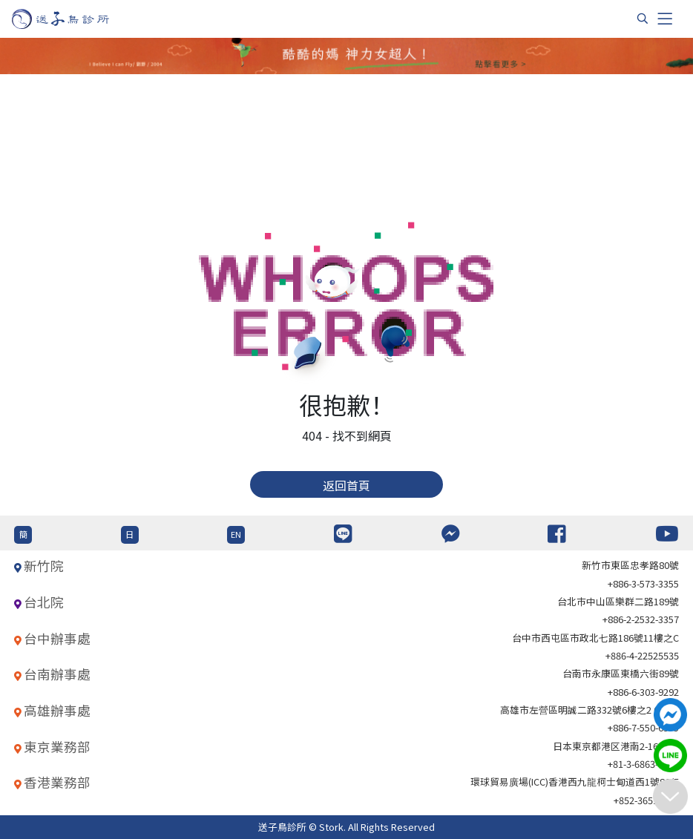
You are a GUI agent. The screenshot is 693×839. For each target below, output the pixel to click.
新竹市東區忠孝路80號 (630, 565)
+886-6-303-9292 (643, 692)
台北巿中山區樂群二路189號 (618, 601)
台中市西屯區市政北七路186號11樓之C (595, 638)
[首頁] (74, 19)
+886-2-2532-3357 (640, 619)
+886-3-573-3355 (643, 583)
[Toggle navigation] (664, 18)
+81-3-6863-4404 (643, 764)
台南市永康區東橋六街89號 (620, 673)
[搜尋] (642, 18)
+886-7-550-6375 (643, 727)
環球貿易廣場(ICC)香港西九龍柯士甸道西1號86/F (574, 781)
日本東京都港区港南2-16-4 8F (616, 746)
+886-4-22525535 (642, 655)
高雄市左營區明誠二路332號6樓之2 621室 (589, 710)
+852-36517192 (646, 800)
